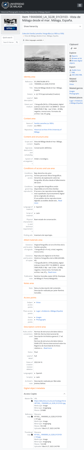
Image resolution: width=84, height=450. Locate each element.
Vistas (38, 302)
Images (38, 317)
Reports (73, 56)
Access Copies (30, 393)
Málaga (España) (57, 311)
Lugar (38, 311)
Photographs (41, 320)
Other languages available (33, 40)
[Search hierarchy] (8, 42)
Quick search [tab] (7, 37)
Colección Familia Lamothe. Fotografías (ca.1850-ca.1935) (43, 33)
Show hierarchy (31, 26)
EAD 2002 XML (75, 75)
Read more (52, 272)
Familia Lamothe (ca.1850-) (44, 123)
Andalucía (45, 311)
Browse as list (75, 58)
